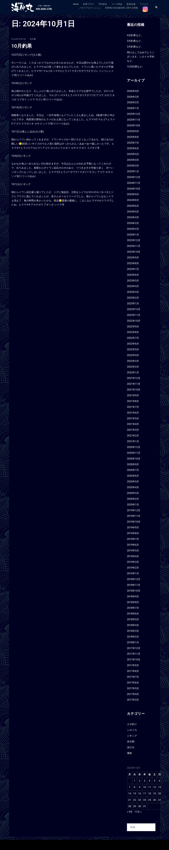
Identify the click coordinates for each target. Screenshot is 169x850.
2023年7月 (133, 269)
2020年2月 (133, 498)
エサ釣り (132, 724)
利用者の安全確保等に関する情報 (121, 8)
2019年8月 (133, 533)
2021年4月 (133, 424)
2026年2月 (133, 102)
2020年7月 (133, 470)
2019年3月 (133, 561)
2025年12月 (133, 113)
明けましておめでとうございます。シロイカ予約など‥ (140, 56)
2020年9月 (133, 464)
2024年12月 (133, 177)
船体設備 (131, 4)
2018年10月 (133, 590)
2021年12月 (133, 378)
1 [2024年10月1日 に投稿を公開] (134, 780)
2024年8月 (133, 200)
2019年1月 (133, 573)
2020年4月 (133, 487)
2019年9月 (133, 527)
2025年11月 (133, 119)
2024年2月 (133, 228)
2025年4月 (133, 159)
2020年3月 (133, 493)
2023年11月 (133, 246)
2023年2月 (133, 297)
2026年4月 (133, 91)
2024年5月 (133, 211)
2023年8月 (133, 263)
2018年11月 (133, 584)
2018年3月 (133, 630)
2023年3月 (133, 291)
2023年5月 (133, 280)
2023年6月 (133, 274)
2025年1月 (133, 171)
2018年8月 (133, 602)
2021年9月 (133, 395)
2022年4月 (133, 355)
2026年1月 (133, 108)
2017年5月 (133, 688)
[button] (156, 7)
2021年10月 (133, 389)
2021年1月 (133, 441)
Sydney (65, 844)
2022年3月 (133, 361)
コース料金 (116, 4)
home (76, 4)
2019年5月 (133, 550)
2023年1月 (133, 303)
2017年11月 (133, 653)
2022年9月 (133, 326)
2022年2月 (133, 366)
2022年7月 (133, 337)
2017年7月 (133, 676)
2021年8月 (133, 401)
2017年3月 (133, 699)
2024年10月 (133, 188)
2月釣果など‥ (134, 46)
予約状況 (102, 4)
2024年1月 (133, 234)
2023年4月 (133, 286)
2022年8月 (133, 332)
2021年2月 (133, 435)
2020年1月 (133, 504)
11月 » (137, 811)
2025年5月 (133, 154)
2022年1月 (133, 372)
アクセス (144, 4)
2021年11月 (133, 383)
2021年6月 (133, 412)
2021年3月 (133, 429)
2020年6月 (133, 475)
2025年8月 (133, 137)
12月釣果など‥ (135, 66)
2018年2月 (133, 636)
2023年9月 (133, 257)
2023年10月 (133, 251)
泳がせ (130, 747)
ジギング (132, 735)
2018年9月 (133, 596)
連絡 (129, 753)
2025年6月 (133, 148)
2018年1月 (133, 642)
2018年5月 (133, 619)
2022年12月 (133, 309)
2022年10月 (133, 320)
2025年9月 (133, 131)
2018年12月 (133, 579)
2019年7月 (133, 539)
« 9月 (130, 811)
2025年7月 (133, 142)
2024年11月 (133, 182)
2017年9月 (133, 665)
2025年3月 (133, 165)
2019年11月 (133, 515)
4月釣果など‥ (134, 35)
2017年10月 (133, 659)
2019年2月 (133, 567)
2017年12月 (133, 648)
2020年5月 (133, 481)
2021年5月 (133, 418)
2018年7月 (133, 607)
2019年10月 (133, 521)
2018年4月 (133, 625)
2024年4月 (133, 217)
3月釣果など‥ (134, 40)
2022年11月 (133, 315)
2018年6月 (133, 613)
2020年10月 (133, 458)
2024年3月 (133, 223)
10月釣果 (21, 46)
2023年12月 (133, 240)
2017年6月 (133, 682)
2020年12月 (133, 447)
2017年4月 (133, 694)
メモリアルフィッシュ (90, 8)
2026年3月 (133, 96)
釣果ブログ (88, 4)
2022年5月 (133, 349)
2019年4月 (133, 556)
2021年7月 (133, 406)
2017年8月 (133, 671)
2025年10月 (133, 125)
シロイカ (132, 730)
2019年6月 (133, 544)
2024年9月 (133, 194)
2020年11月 (133, 452)
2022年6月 (133, 343)
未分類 (33, 39)
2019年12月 (133, 510)
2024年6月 (133, 205)
